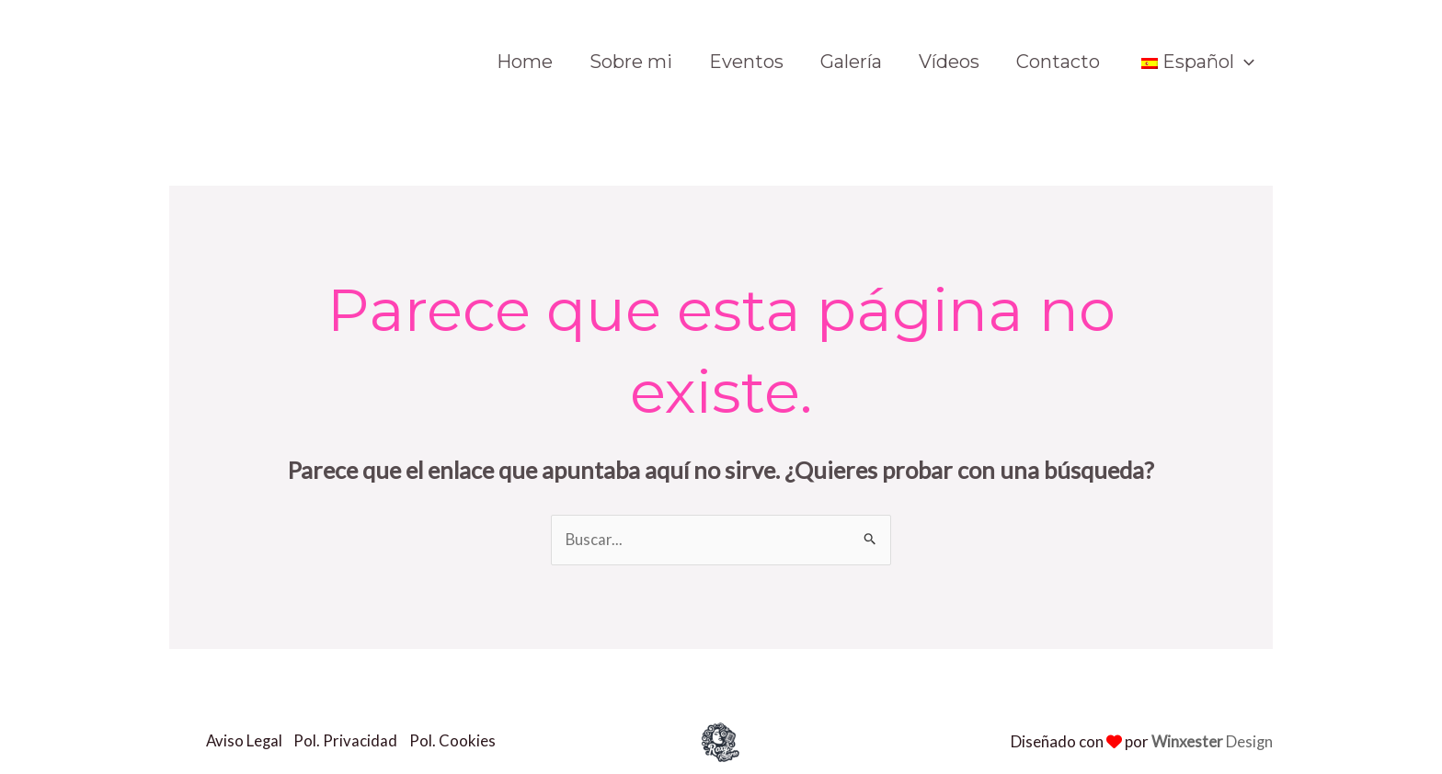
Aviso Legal (245, 741)
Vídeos (949, 62)
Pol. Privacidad (350, 741)
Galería (851, 62)
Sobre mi (630, 62)
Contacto (1058, 62)
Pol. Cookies (459, 741)
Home (525, 62)
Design (1211, 741)
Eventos (746, 62)
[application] (1244, 61)
